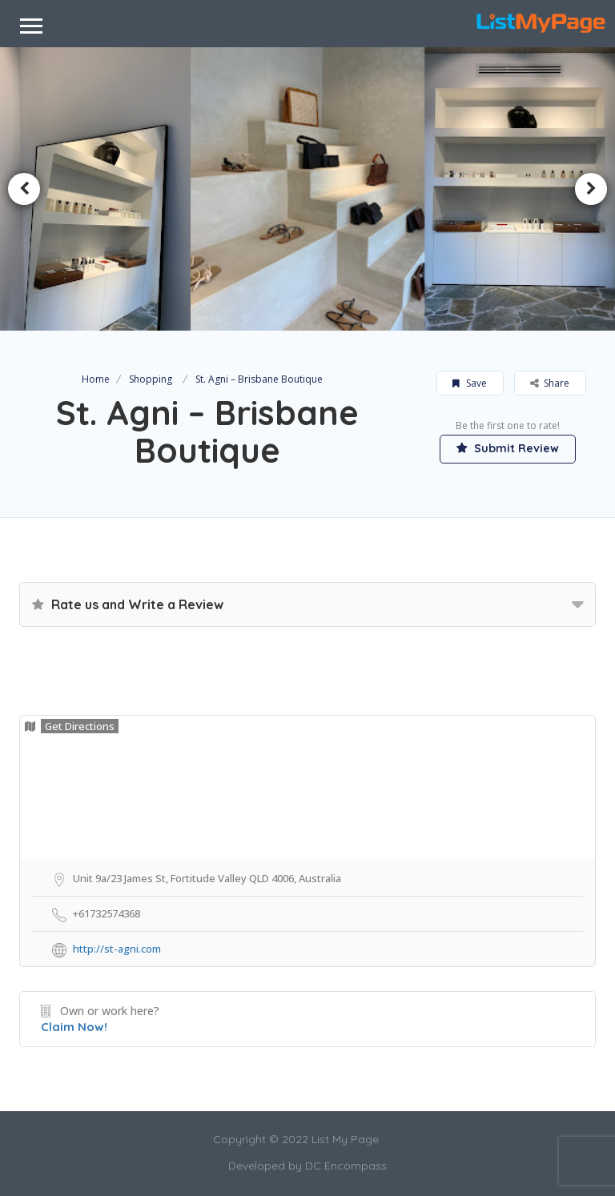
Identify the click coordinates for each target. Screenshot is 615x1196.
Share (549, 383)
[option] (308, 189)
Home (96, 379)
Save (469, 383)
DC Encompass (346, 1165)
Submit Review (507, 448)
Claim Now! (74, 1026)
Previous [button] (24, 189)
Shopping (150, 379)
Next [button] (591, 189)
